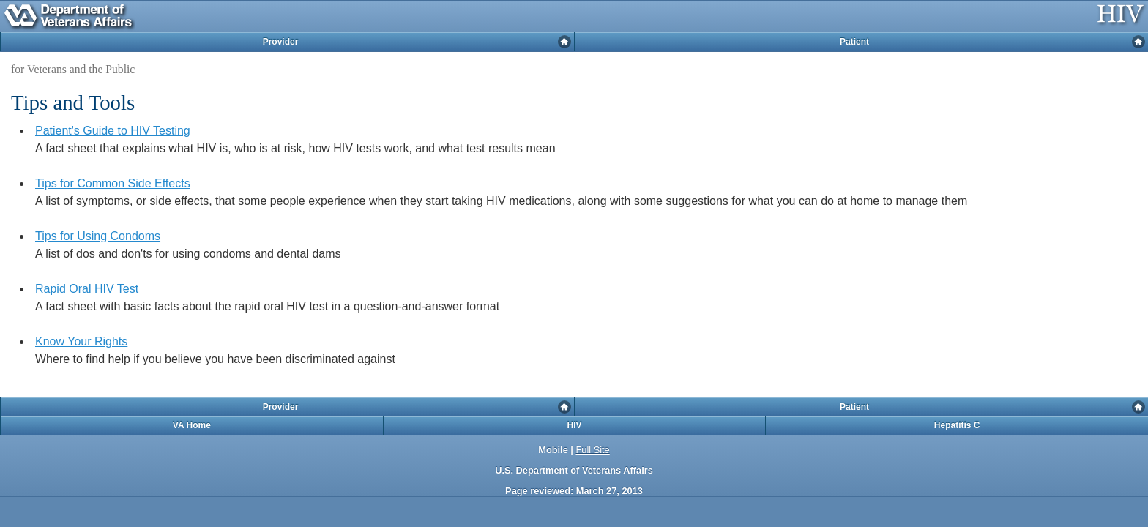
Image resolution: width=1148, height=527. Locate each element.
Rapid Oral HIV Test (86, 289)
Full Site (592, 449)
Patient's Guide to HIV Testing (112, 130)
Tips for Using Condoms (97, 236)
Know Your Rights (81, 341)
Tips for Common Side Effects (112, 183)
